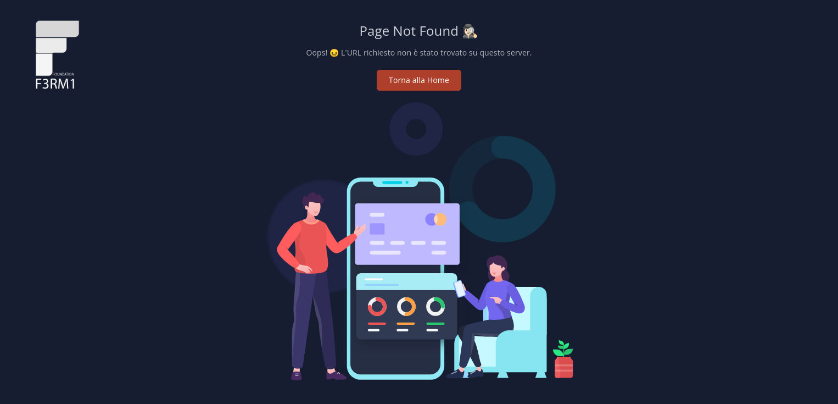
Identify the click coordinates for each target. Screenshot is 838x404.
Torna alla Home (419, 80)
